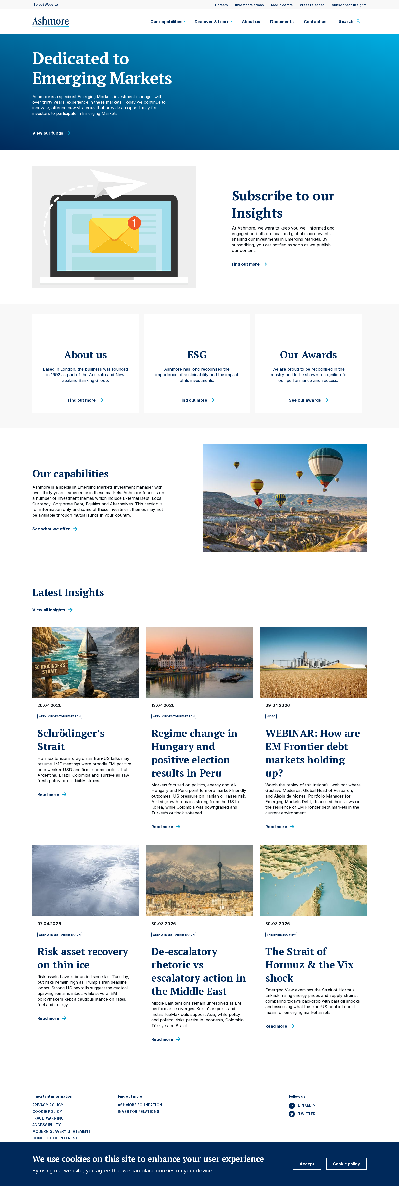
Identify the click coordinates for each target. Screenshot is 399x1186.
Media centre (282, 5)
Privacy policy (48, 1105)
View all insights (48, 610)
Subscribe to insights (349, 5)
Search (346, 21)
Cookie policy (47, 1111)
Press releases (312, 5)
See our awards (305, 400)
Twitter (306, 1114)
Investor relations (249, 5)
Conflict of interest (55, 1138)
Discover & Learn (212, 21)
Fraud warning (48, 1118)
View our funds (47, 133)
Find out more (246, 264)
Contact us (315, 21)
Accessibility (46, 1125)
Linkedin (307, 1105)
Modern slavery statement (61, 1131)
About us (251, 21)
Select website (45, 4)
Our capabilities (166, 21)
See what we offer (51, 529)
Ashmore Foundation (140, 1105)
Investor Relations (139, 1111)
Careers (221, 5)
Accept (307, 1163)
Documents (282, 21)
